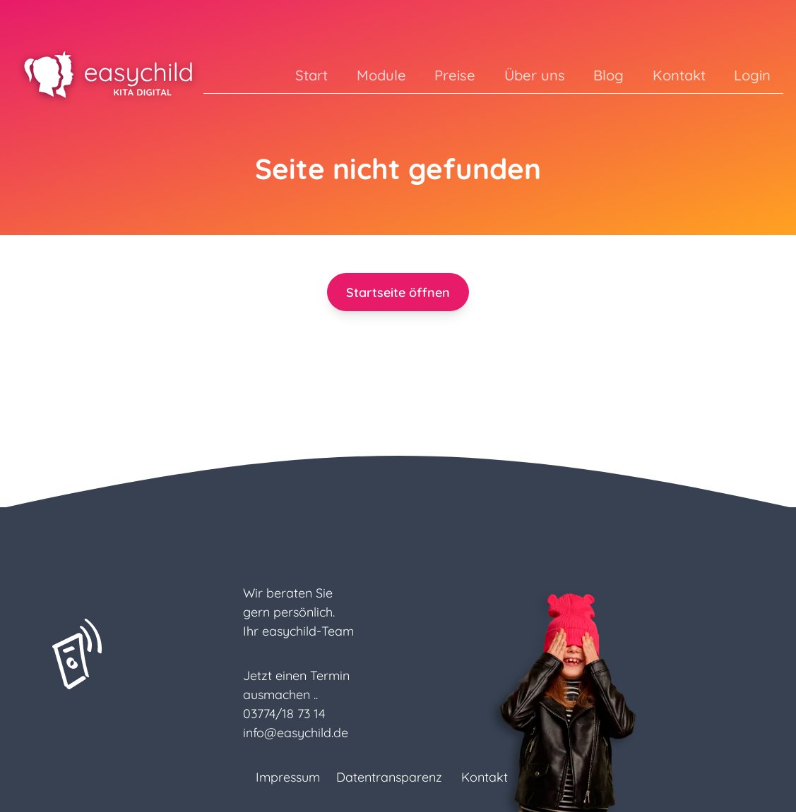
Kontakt (679, 75)
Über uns (534, 75)
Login (752, 75)
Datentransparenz (389, 777)
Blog (608, 75)
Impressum (288, 777)
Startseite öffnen (398, 292)
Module (381, 75)
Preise (454, 75)
